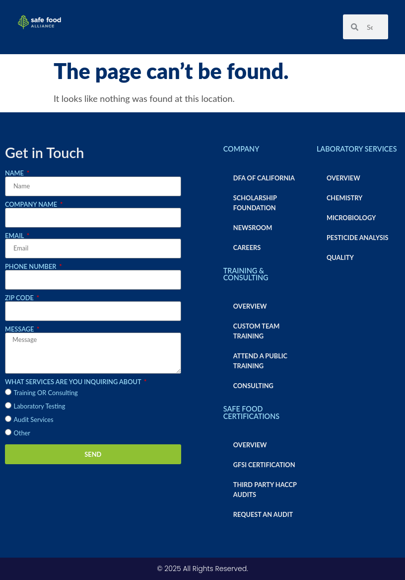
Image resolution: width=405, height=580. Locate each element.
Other (22, 433)
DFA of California (264, 178)
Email (15, 236)
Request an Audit (263, 514)
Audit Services (34, 419)
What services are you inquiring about (73, 382)
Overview (250, 306)
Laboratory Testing (40, 406)
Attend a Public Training (260, 361)
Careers (247, 247)
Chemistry (344, 198)
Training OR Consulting (46, 393)
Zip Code (20, 298)
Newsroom (252, 228)
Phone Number (31, 266)
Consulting (253, 386)
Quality (340, 257)
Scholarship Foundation (255, 203)
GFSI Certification (264, 465)
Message (20, 329)
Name (15, 173)
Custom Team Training (256, 331)
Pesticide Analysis (358, 238)
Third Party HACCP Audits (265, 489)
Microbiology (351, 218)
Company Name (32, 204)
